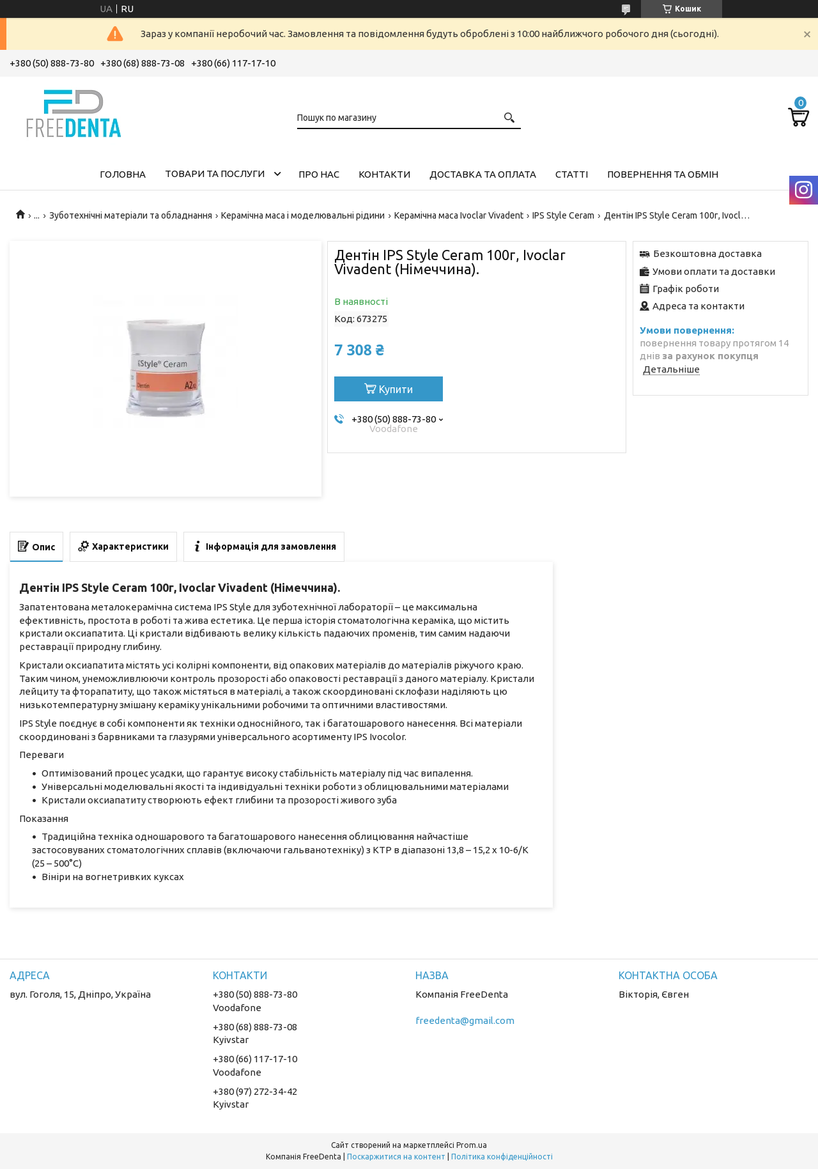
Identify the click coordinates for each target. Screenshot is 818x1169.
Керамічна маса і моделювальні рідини (303, 215)
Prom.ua (471, 1145)
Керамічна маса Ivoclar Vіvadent (458, 215)
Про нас (318, 174)
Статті (571, 174)
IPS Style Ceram (563, 215)
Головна (123, 174)
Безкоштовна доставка (707, 253)
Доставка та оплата (482, 174)
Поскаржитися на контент (396, 1156)
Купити (396, 389)
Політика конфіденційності (502, 1156)
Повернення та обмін (662, 174)
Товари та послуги (215, 173)
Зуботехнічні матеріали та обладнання (130, 215)
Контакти (384, 174)
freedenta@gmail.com (464, 1020)
